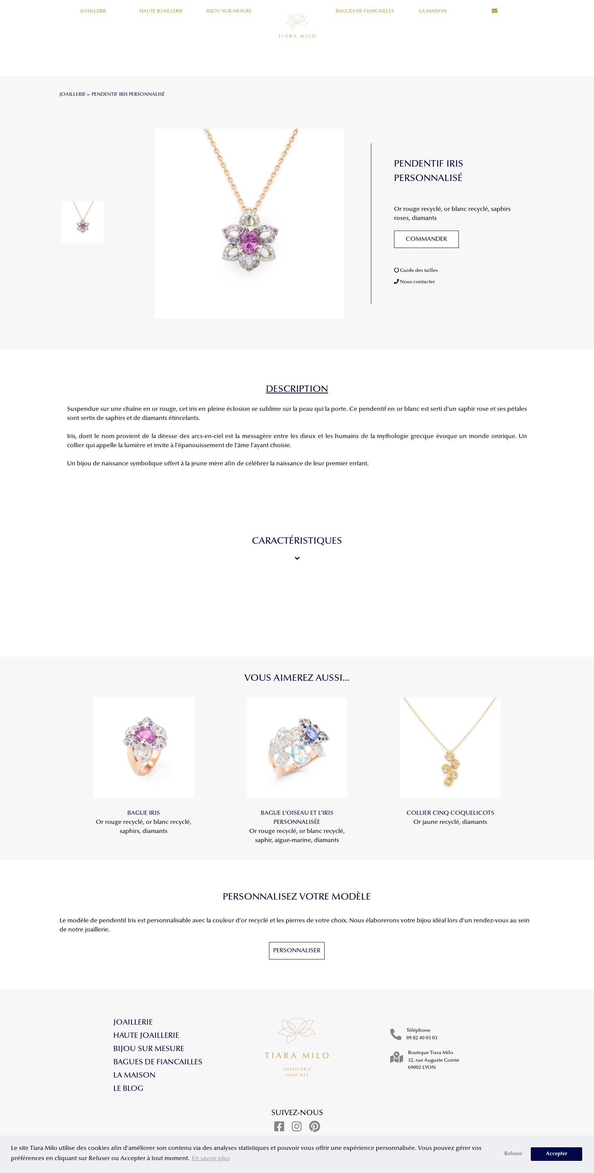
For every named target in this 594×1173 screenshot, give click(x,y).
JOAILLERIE (72, 94)
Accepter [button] (556, 1154)
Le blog (128, 1089)
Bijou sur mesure (229, 11)
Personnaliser (296, 951)
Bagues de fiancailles (365, 11)
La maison (433, 11)
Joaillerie (93, 11)
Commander (426, 239)
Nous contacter (414, 281)
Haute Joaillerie (161, 11)
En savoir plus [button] (211, 1159)
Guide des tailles (416, 270)
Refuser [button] (513, 1154)
